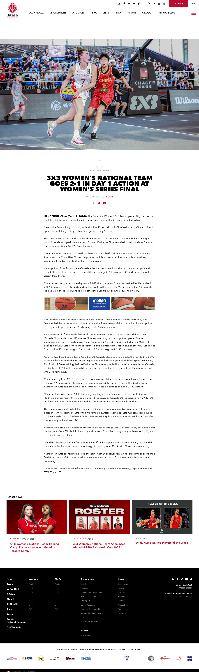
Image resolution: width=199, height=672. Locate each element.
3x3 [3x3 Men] (56, 609)
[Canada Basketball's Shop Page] (164, 3)
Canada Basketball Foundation (14, 621)
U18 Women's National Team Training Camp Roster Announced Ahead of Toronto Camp (34, 547)
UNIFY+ (107, 12)
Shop (9, 609)
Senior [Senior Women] (32, 584)
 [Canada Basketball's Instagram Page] (119, 3)
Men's (58, 579)
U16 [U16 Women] (31, 605)
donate (178, 3)
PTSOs (121, 601)
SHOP (119, 12)
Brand (120, 609)
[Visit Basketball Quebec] (86, 658)
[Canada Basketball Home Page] (12, 9)
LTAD (83, 617)
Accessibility (123, 605)
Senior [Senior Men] (57, 584)
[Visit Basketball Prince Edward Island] (139, 658)
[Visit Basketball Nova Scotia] (127, 658)
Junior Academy (88, 605)
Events (10, 584)
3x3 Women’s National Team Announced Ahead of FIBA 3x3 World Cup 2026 (99, 545)
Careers (121, 592)
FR (193, 3)
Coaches (84, 584)
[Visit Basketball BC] (12, 658)
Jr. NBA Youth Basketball (91, 592)
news (93, 12)
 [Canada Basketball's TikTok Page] (139, 3)
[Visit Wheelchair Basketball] (179, 658)
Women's (33, 579)
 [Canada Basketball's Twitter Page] (129, 3)
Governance (123, 584)
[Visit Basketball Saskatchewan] (41, 658)
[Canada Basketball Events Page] (159, 3)
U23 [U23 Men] (57, 588)
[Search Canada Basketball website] (149, 3)
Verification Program (89, 621)
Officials (84, 588)
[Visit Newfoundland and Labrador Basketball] (151, 658)
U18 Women (15, 538)
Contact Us (122, 613)
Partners (121, 596)
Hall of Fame (86, 635)
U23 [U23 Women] (31, 588)
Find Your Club (14, 627)
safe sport (78, 12)
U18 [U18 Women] (31, 596)
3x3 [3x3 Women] (30, 609)
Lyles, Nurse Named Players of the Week (162, 543)
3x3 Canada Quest (89, 596)
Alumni (10, 599)
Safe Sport (11, 594)
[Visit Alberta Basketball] (27, 658)
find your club (166, 12)
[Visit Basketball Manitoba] (55, 658)
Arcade (10, 614)
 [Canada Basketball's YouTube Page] (134, 3)
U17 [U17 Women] (31, 601)
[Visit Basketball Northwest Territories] (99, 658)
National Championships (91, 609)
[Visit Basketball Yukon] (165, 658)
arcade (146, 12)
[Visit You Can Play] (189, 658)
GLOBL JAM (12, 604)
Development (87, 579)
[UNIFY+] (154, 3)
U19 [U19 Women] (31, 592)
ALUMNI (132, 12)
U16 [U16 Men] (57, 605)
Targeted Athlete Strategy (92, 613)
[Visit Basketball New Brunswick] (113, 658)
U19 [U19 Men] (57, 592)
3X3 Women (92, 197)
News (9, 579)
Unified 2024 (13, 589)
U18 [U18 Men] (57, 596)
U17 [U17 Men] (57, 601)
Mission (121, 588)
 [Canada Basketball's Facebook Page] (124, 3)
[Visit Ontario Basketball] (70, 658)
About (121, 579)
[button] (36, 13)
